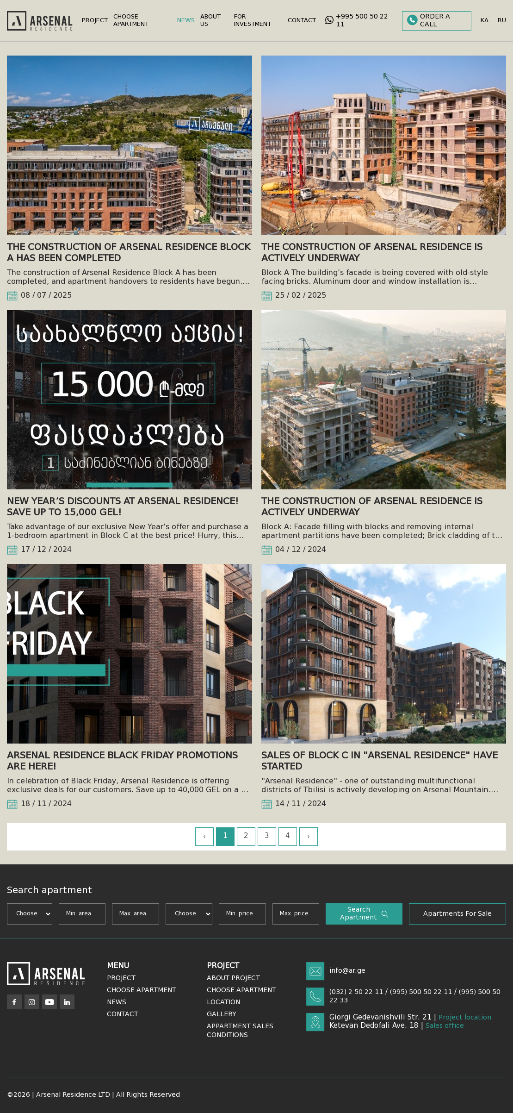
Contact (302, 21)
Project (95, 21)
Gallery (221, 1014)
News (186, 21)
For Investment (252, 20)
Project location (465, 1017)
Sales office (445, 1026)
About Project (233, 978)
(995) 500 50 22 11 (421, 992)
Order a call (428, 20)
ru (502, 21)
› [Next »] (309, 836)
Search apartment (364, 914)
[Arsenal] (46, 973)
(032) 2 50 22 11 (356, 992)
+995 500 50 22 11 (356, 20)
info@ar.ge (347, 971)
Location (223, 1002)
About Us (210, 20)
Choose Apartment (130, 20)
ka (484, 21)
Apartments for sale (457, 914)
